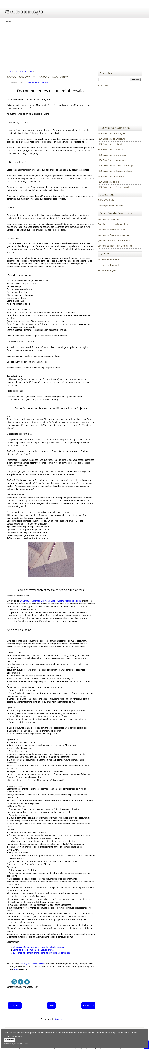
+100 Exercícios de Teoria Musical (113, 187)
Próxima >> (88, 1005)
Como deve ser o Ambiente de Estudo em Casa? (35, 949)
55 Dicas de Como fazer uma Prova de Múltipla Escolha (38, 947)
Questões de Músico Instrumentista (114, 240)
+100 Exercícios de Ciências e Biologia (115, 165)
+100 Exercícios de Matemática (112, 160)
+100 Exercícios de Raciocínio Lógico (115, 171)
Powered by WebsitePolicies (16, 1043)
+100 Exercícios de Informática (112, 155)
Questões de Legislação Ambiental (114, 224)
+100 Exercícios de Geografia (111, 149)
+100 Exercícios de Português (111, 133)
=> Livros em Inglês (107, 270)
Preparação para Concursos (23, 71)
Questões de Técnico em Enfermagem (115, 245)
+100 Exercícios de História (110, 144)
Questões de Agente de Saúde (111, 229)
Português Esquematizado (32, 963)
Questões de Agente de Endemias (113, 235)
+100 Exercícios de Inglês (109, 181)
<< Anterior (15, 1005)
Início (51, 1005)
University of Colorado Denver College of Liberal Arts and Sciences (50, 600)
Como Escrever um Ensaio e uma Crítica (38, 77)
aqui (16, 969)
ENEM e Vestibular (106, 200)
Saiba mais (16, 1036)
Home (10, 71)
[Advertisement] (74, 44)
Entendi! (9, 1040)
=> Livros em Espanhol (108, 265)
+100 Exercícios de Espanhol (111, 176)
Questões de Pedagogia (108, 218)
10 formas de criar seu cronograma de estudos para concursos (41, 952)
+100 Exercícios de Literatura (111, 138)
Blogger (58, 1019)
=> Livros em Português (109, 259)
